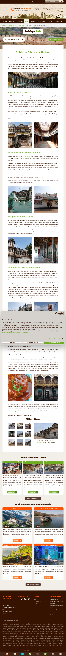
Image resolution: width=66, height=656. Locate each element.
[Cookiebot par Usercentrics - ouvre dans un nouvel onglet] (56, 313)
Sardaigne (49, 641)
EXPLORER (33, 21)
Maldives (38, 636)
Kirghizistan (42, 635)
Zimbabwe (9, 647)
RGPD (51, 614)
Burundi (27, 626)
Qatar (61, 640)
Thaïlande (9, 645)
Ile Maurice (6, 633)
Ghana (8, 631)
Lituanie (4, 636)
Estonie (40, 629)
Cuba (38, 628)
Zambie (4, 647)
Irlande (47, 633)
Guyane (42, 631)
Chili (58, 626)
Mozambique (29, 638)
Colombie (4, 628)
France (61, 629)
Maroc (49, 636)
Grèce (12, 631)
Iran (43, 633)
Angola (35, 623)
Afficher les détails (55, 339)
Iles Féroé (29, 633)
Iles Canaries (23, 633)
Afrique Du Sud (7, 623)
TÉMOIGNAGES (20, 21)
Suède (44, 643)
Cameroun (42, 626)
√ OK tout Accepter (54, 342)
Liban (61, 635)
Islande (51, 633)
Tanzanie (61, 643)
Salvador (44, 641)
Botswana (4, 626)
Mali (42, 636)
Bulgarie (14, 626)
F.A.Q (35, 599)
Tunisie (27, 645)
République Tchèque (36, 641)
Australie (60, 623)
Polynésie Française (45, 640)
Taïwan (4, 645)
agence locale (18, 411)
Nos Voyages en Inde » (56, 39)
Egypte (13, 629)
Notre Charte (5, 605)
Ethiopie (51, 629)
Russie (10, 641)
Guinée (29, 631)
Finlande (56, 629)
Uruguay (49, 645)
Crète (34, 628)
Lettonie (57, 635)
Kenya (36, 635)
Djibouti (4, 629)
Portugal (53, 640)
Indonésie (39, 633)
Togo (14, 645)
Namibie (35, 638)
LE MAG (26, 21)
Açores (11, 624)
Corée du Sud (18, 628)
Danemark (60, 628)
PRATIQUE (51, 21)
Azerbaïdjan (5, 624)
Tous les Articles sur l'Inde (33, 498)
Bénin (31, 626)
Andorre (24, 623)
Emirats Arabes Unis (21, 629)
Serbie (54, 641)
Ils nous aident (37, 601)
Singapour (15, 643)
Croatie (30, 628)
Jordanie (25, 635)
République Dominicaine (24, 641)
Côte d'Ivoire (54, 628)
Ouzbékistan (11, 640)
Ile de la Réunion (14, 633)
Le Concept (5, 603)
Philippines (31, 640)
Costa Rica (25, 628)
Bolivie (50, 624)
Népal (61, 638)
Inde (34, 633)
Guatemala (24, 631)
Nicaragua (41, 638)
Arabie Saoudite (42, 623)
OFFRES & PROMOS (42, 21)
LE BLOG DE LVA (59, 21)
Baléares (22, 624)
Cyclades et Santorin (45, 628)
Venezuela (55, 645)
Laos (52, 635)
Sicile (3, 643)
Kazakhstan (31, 635)
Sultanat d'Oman (38, 643)
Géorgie (47, 631)
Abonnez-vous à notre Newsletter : (38, 1)
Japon (20, 635)
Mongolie (15, 638)
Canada (48, 626)
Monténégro (22, 638)
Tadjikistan (55, 643)
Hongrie (62, 631)
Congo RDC (11, 628)
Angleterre (29, 623)
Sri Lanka (26, 643)
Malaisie (32, 636)
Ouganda (4, 640)
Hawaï (51, 631)
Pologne (37, 640)
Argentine (49, 623)
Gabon (4, 631)
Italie (11, 635)
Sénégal (49, 643)
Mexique (4, 638)
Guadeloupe (18, 631)
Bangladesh (29, 624)
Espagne (35, 629)
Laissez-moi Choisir (33, 342)
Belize (34, 624)
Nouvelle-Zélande (54, 638)
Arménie (55, 623)
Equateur (29, 629)
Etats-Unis (45, 629)
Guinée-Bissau (35, 631)
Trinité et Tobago (20, 645)
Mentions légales (54, 599)
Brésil (9, 626)
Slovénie (21, 643)
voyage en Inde (27, 156)
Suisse (31, 643)
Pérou (57, 640)
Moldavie (10, 638)
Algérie (19, 623)
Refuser (12, 342)
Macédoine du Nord (12, 636)
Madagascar (21, 636)
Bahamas (16, 624)
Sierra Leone (9, 643)
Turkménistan (33, 645)
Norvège (47, 638)
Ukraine (44, 645)
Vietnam (61, 645)
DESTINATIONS (12, 21)
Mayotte (61, 636)
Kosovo (48, 635)
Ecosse (9, 629)
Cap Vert (53, 626)
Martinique (55, 636)
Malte (45, 636)
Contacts (36, 603)
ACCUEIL (5, 21)
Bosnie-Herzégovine (58, 624)
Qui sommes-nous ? (7, 601)
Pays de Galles (24, 640)
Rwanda (15, 641)
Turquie (39, 645)
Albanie (14, 623)
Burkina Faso (20, 626)
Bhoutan (39, 624)
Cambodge (36, 626)
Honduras (56, 631)
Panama (17, 640)
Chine (61, 626)
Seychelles (60, 641)
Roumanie (4, 641)
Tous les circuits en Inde (33, 584)
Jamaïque (15, 635)
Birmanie (45, 624)
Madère (27, 636)
